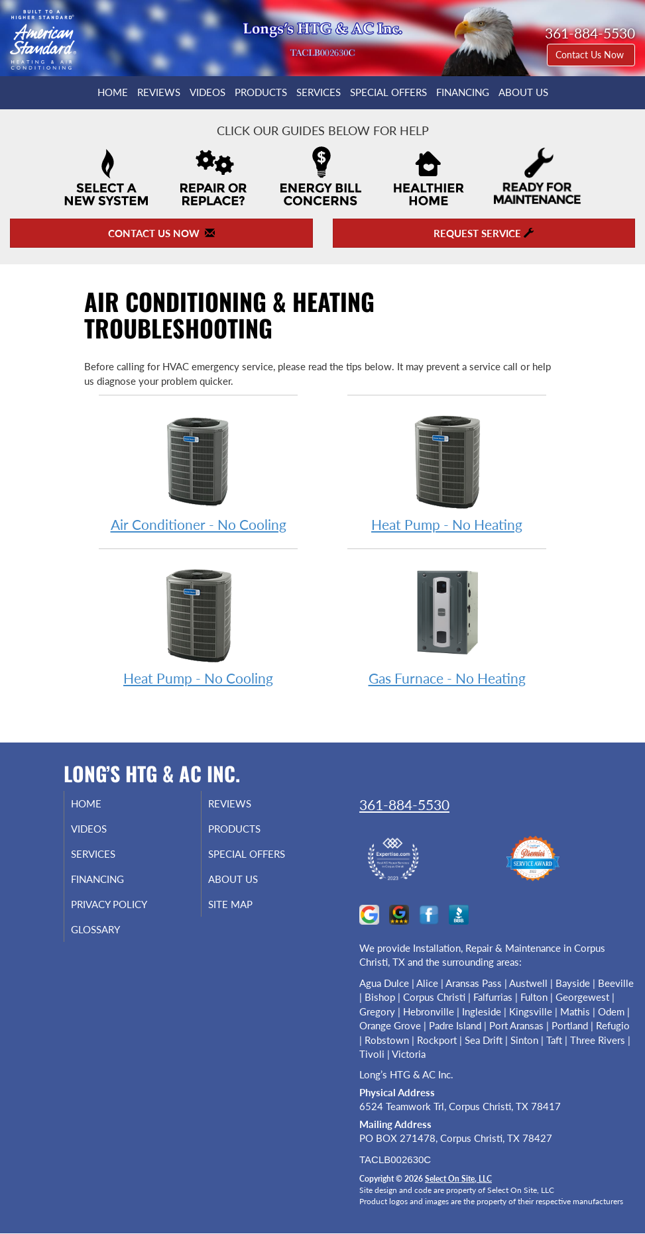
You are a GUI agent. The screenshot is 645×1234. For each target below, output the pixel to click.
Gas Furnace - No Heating (446, 624)
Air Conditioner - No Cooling (198, 471)
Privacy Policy (122, 904)
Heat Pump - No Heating (446, 471)
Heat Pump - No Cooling (198, 624)
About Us (523, 92)
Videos (207, 92)
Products (261, 92)
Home (112, 92)
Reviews (158, 92)
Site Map (243, 904)
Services (318, 92)
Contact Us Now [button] (591, 54)
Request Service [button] (484, 233)
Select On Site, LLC (458, 1179)
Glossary (108, 929)
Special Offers (388, 92)
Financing (462, 92)
